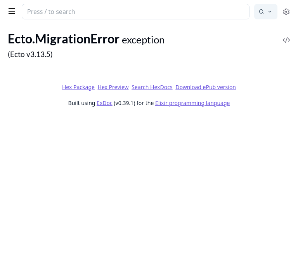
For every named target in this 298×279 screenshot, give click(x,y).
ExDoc (105, 103)
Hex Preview (113, 87)
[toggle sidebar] (10, 11)
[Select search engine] (265, 11)
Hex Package (78, 87)
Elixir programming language (192, 103)
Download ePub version (205, 87)
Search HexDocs (152, 87)
